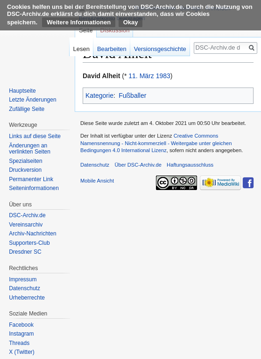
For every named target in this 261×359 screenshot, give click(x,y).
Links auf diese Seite (35, 136)
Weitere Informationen (79, 22)
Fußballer (132, 95)
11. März (141, 76)
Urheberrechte (27, 297)
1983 (163, 76)
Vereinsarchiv (25, 224)
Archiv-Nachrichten (32, 233)
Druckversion (25, 170)
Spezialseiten (25, 161)
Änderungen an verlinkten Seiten (29, 148)
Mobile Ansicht (97, 180)
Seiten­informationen (34, 188)
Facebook (21, 325)
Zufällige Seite (26, 109)
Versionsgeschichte (160, 48)
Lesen (81, 48)
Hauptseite (22, 91)
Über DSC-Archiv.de (138, 165)
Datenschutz (24, 288)
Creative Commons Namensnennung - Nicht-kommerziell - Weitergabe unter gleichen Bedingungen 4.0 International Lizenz (156, 143)
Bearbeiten (112, 48)
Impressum (22, 279)
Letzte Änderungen (32, 99)
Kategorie (99, 95)
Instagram (21, 333)
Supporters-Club (29, 243)
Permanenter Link (31, 179)
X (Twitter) (22, 352)
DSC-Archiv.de (27, 215)
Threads (19, 343)
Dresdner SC (25, 252)
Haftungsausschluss (190, 165)
